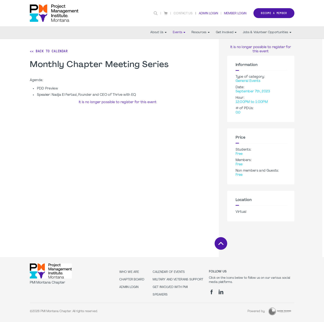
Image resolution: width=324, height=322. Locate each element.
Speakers (160, 294)
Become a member (274, 13)
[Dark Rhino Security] (279, 311)
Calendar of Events (169, 272)
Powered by (256, 311)
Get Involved (226, 32)
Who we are (129, 272)
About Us (158, 32)
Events (179, 32)
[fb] (211, 292)
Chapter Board (131, 279)
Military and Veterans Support (178, 279)
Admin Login (208, 13)
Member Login (235, 13)
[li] (221, 292)
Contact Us (183, 13)
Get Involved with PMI (170, 287)
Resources (201, 32)
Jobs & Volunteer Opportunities (267, 32)
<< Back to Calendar (49, 51)
